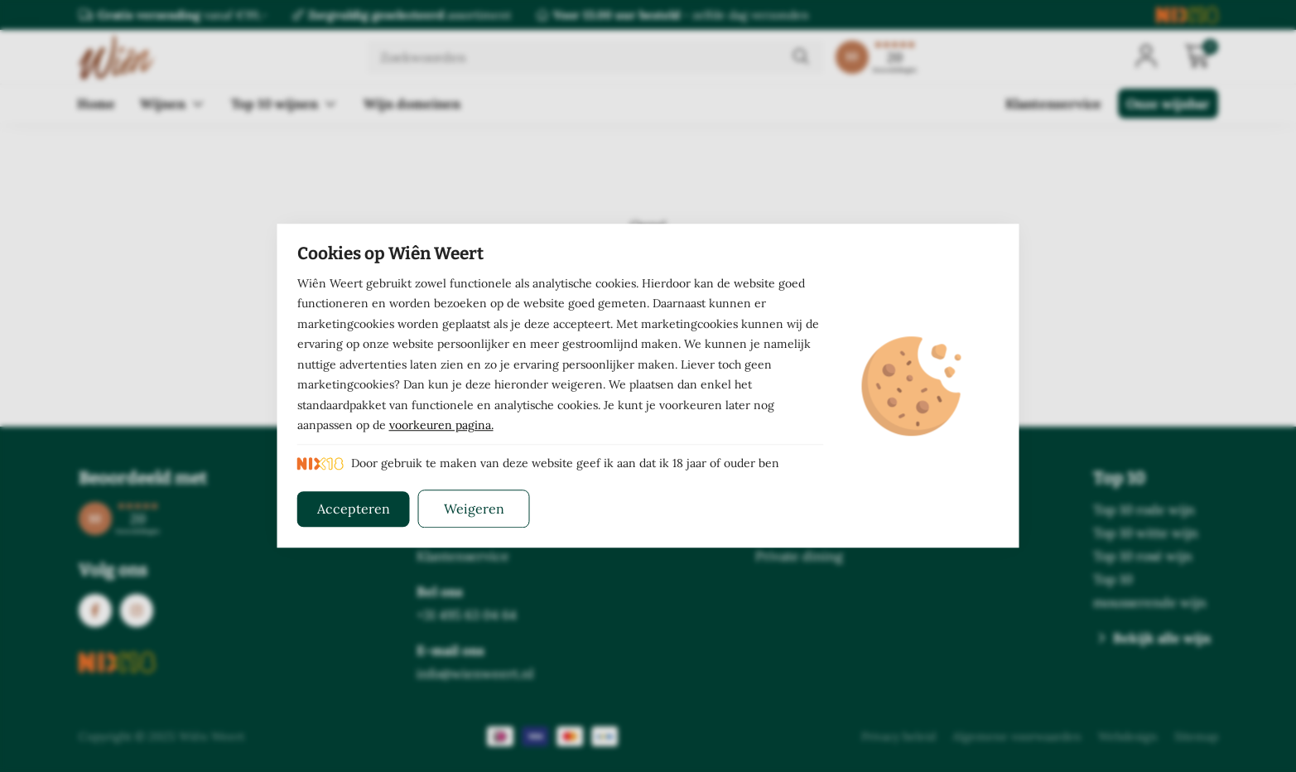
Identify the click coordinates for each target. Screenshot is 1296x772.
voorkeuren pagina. (441, 425)
